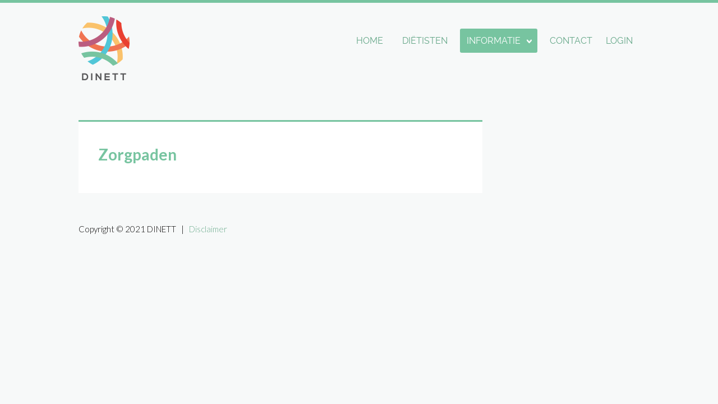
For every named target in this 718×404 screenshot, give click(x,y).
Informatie (494, 40)
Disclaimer (208, 229)
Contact (571, 40)
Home (369, 40)
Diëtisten (425, 40)
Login (619, 40)
